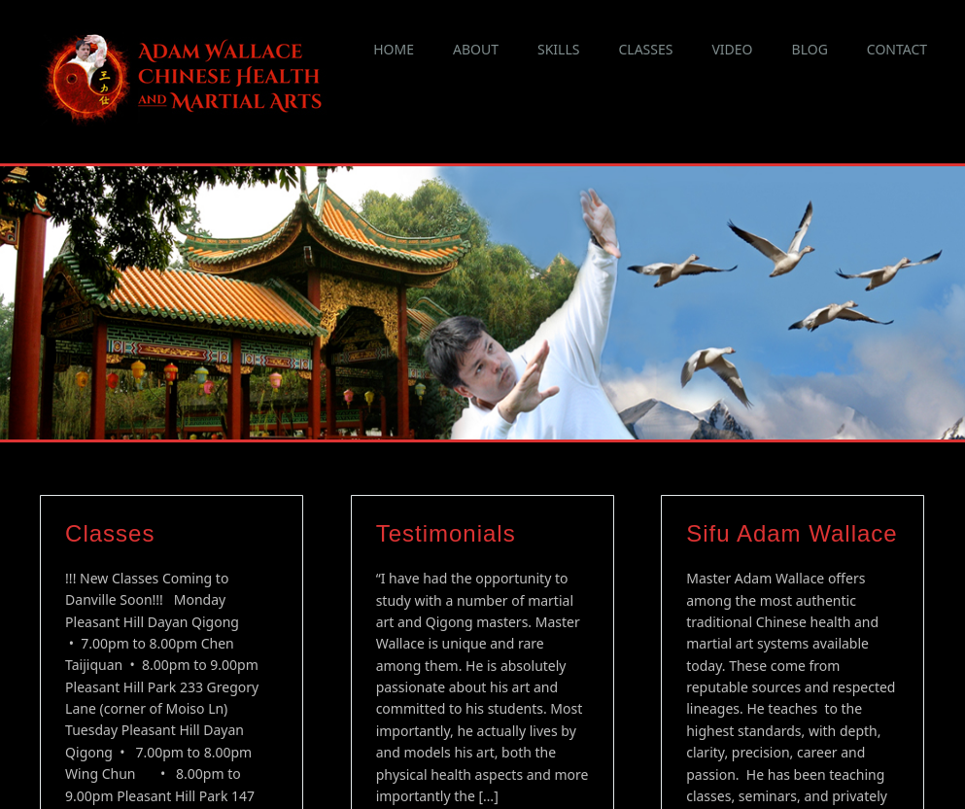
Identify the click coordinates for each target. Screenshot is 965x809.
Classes (645, 49)
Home (393, 49)
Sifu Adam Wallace (792, 484)
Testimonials (446, 484)
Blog (810, 49)
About (476, 49)
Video (731, 49)
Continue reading (440, 792)
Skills (558, 49)
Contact (897, 49)
